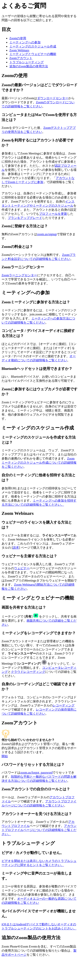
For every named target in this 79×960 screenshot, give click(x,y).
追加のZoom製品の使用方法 (28, 66)
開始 (5, 756)
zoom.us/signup (47, 234)
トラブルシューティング (26, 62)
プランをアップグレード (25, 217)
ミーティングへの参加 (25, 42)
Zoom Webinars (19, 50)
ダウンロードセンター (52, 98)
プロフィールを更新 (53, 213)
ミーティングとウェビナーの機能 (32, 54)
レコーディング (64, 705)
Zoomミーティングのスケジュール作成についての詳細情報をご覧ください (39, 462)
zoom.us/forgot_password (36, 772)
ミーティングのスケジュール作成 (32, 46)
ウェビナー (22, 568)
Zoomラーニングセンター (19, 275)
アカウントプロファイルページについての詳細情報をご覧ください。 (39, 830)
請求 (16, 547)
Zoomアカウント (20, 58)
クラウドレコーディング (28, 671)
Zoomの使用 (17, 38)
